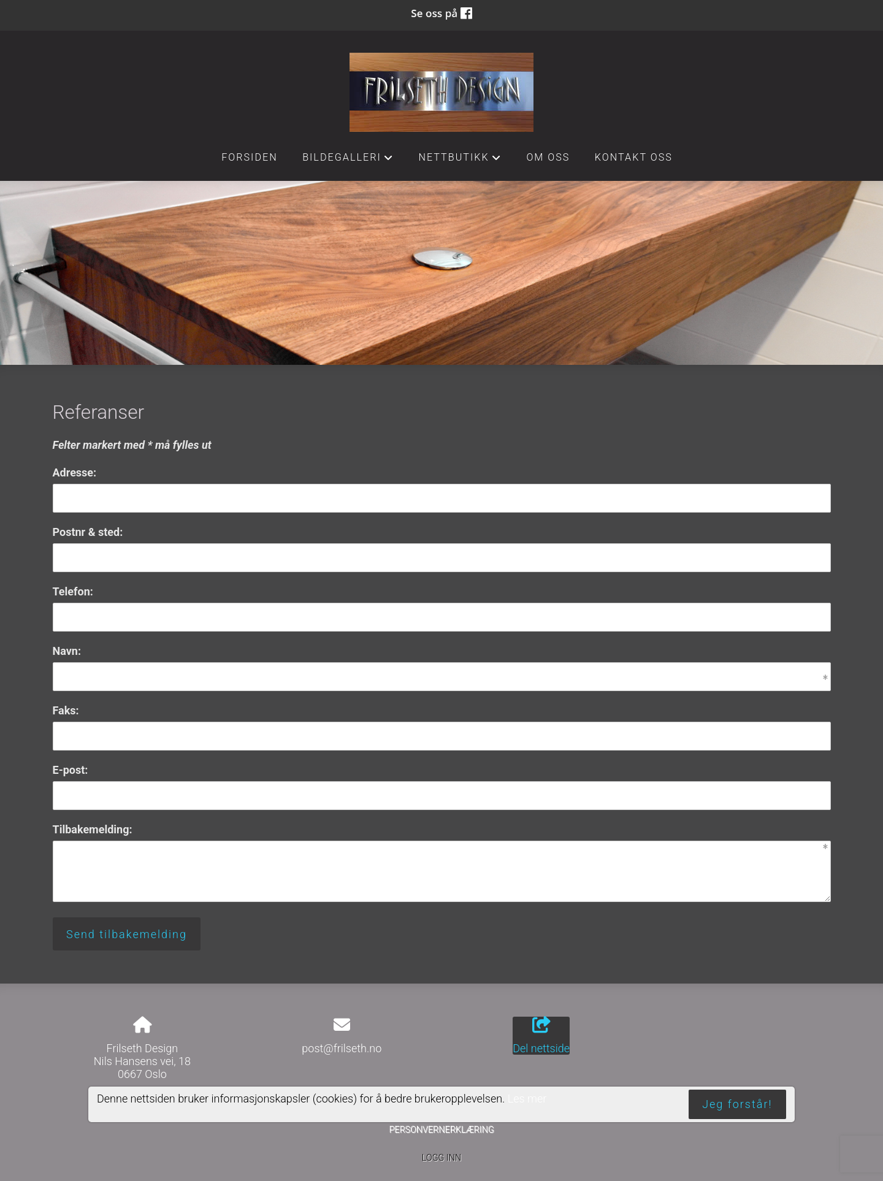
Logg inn (441, 1158)
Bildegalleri (348, 160)
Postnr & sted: (88, 532)
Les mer (527, 1098)
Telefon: (73, 591)
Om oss (548, 157)
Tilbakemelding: (92, 829)
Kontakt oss (634, 157)
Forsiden (249, 157)
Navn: (67, 650)
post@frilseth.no (341, 1048)
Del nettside (541, 1036)
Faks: (66, 710)
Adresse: (75, 472)
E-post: (70, 769)
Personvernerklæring (441, 1130)
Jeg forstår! (737, 1104)
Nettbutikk (460, 160)
